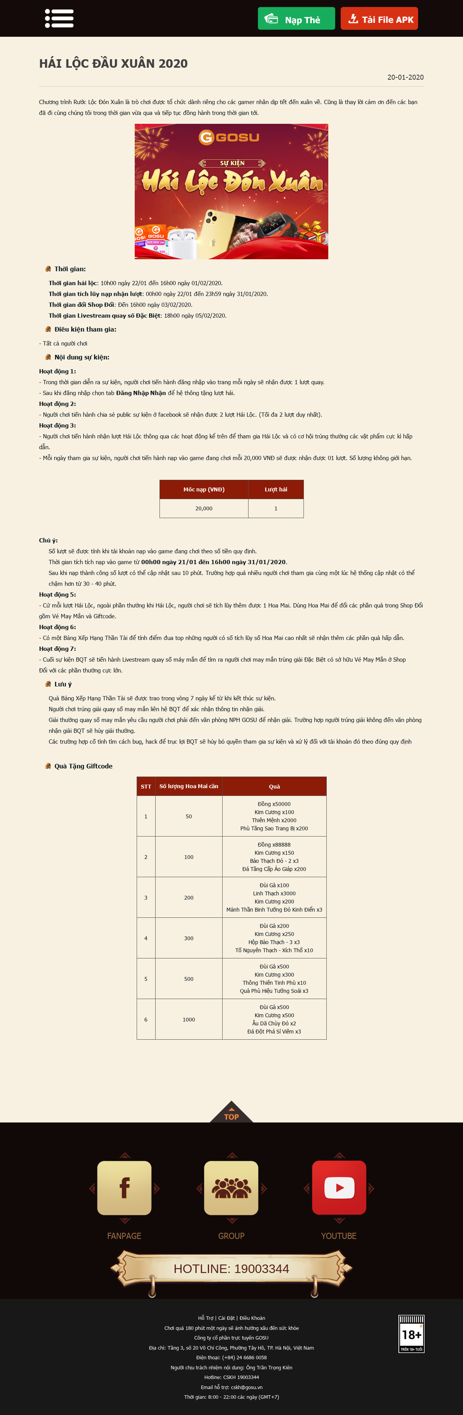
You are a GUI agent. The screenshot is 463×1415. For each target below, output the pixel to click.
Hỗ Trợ (205, 1318)
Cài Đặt (226, 1318)
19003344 (261, 1269)
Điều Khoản (252, 1318)
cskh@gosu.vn (246, 1387)
